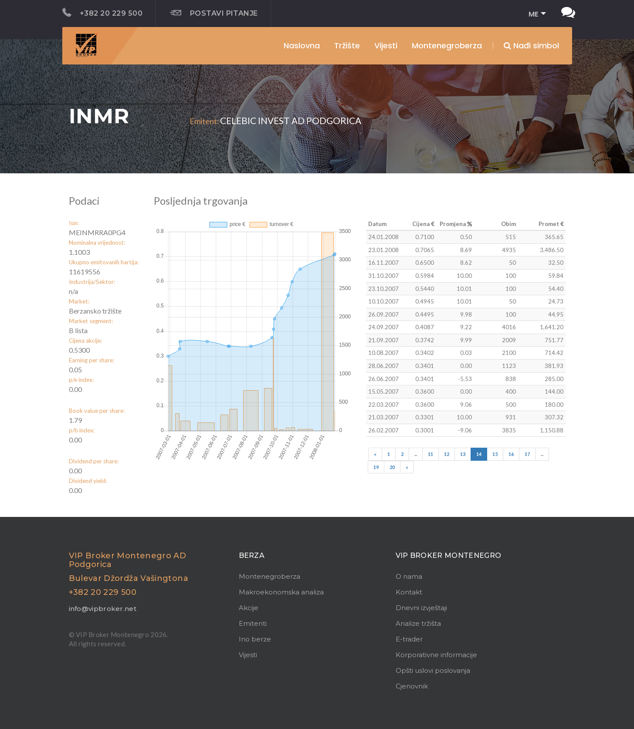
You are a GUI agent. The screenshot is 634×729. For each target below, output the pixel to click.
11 (430, 454)
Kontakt (409, 592)
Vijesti (385, 45)
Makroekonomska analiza (281, 592)
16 (511, 454)
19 (376, 467)
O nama (409, 576)
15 (495, 454)
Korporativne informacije (436, 655)
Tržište (347, 45)
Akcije (248, 608)
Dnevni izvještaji (421, 608)
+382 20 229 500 (102, 12)
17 (527, 454)
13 (462, 454)
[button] (534, 15)
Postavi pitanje (214, 13)
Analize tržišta (418, 623)
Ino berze (255, 639)
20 (392, 467)
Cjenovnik (412, 686)
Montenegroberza (269, 576)
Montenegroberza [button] (447, 45)
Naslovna (302, 45)
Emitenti (253, 623)
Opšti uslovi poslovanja (433, 670)
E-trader (409, 639)
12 (446, 454)
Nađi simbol (531, 45)
